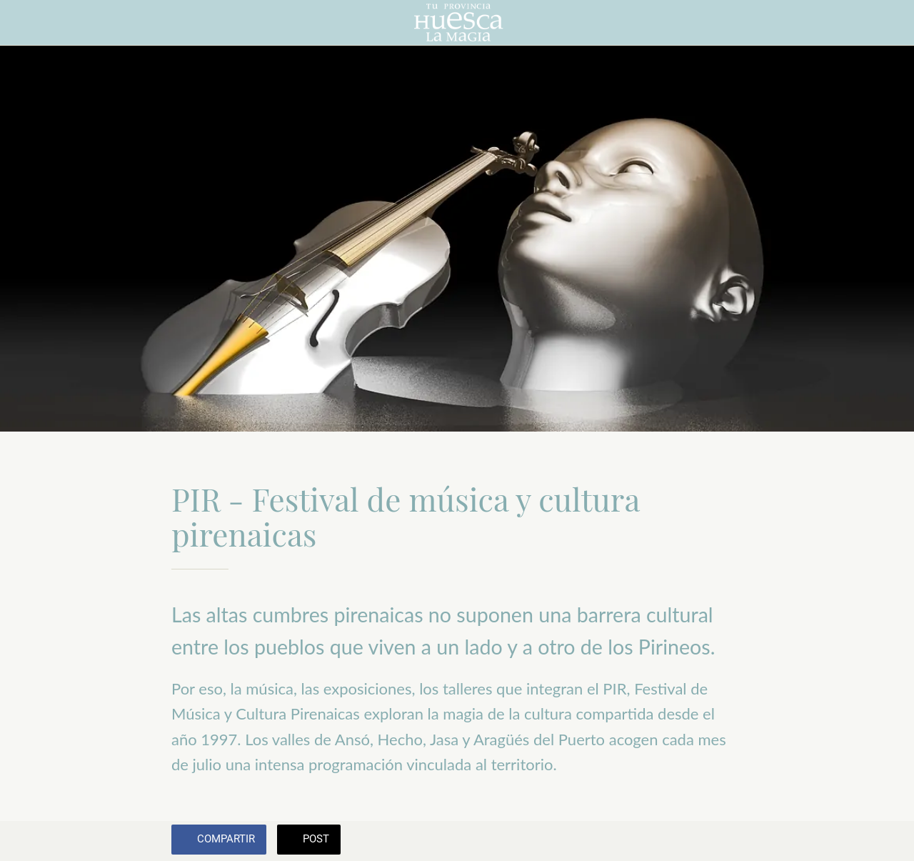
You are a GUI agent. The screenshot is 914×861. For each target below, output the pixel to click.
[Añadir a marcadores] (725, 841)
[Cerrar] (22, 22)
